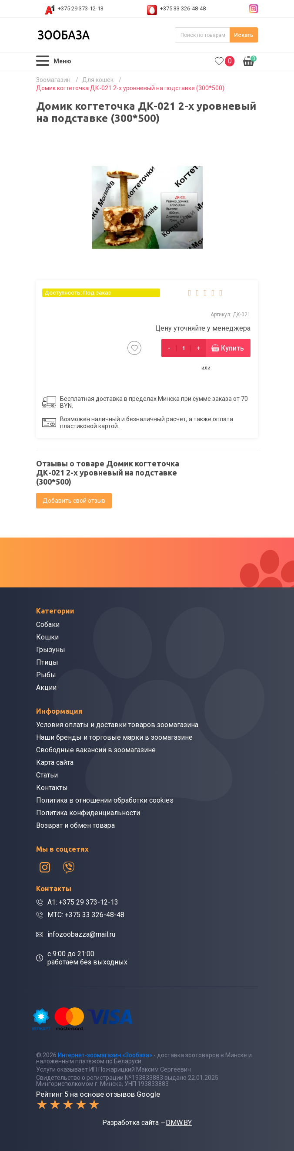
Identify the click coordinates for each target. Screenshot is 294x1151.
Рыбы (46, 675)
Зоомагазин (53, 79)
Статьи (47, 775)
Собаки (48, 624)
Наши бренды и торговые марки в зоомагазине (114, 737)
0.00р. (250, 60)
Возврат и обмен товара (75, 825)
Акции (46, 687)
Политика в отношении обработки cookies (105, 800)
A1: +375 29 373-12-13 (82, 902)
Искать (244, 35)
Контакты (52, 788)
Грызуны (50, 650)
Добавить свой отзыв (74, 500)
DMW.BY (179, 1122)
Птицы (47, 662)
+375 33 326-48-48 (183, 8)
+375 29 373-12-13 (81, 8)
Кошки (47, 637)
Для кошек (98, 79)
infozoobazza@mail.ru (81, 934)
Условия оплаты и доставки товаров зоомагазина (117, 725)
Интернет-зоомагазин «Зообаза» (105, 1055)
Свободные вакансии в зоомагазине (96, 750)
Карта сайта (55, 762)
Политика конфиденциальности (88, 813)
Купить (232, 348)
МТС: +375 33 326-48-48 (85, 915)
